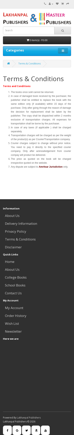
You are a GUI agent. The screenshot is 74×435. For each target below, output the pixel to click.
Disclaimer (13, 247)
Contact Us (13, 293)
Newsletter (13, 331)
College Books (16, 277)
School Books (15, 285)
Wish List (12, 323)
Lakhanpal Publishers (29, 417)
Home (9, 261)
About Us (12, 215)
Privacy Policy (15, 231)
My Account (14, 308)
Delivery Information (21, 223)
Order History (15, 315)
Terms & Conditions (29, 63)
